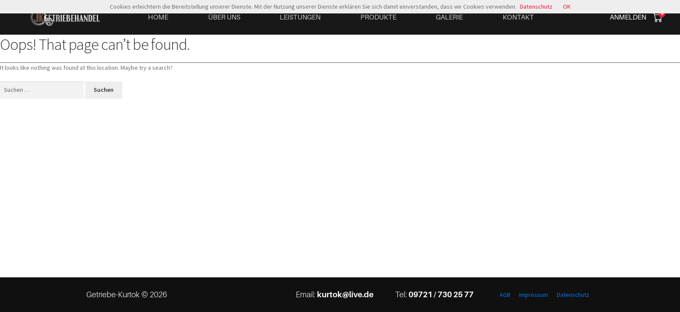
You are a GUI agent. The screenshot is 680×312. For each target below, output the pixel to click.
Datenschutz (573, 295)
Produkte (378, 17)
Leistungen (300, 17)
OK (567, 6)
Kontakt (518, 17)
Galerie (449, 17)
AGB (505, 295)
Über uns (224, 17)
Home (158, 17)
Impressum (533, 295)
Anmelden (628, 17)
